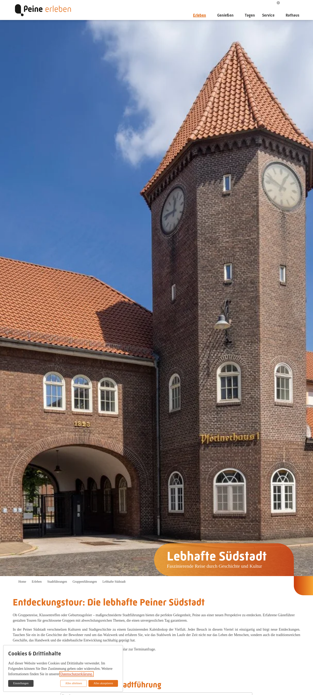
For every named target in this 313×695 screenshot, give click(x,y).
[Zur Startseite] (43, 10)
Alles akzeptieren (103, 683)
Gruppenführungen (85, 581)
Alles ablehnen (73, 683)
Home (22, 581)
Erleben (37, 581)
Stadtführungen (57, 581)
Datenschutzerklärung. (76, 674)
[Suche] (287, 4)
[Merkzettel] (276, 4)
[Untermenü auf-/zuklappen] (209, 15)
